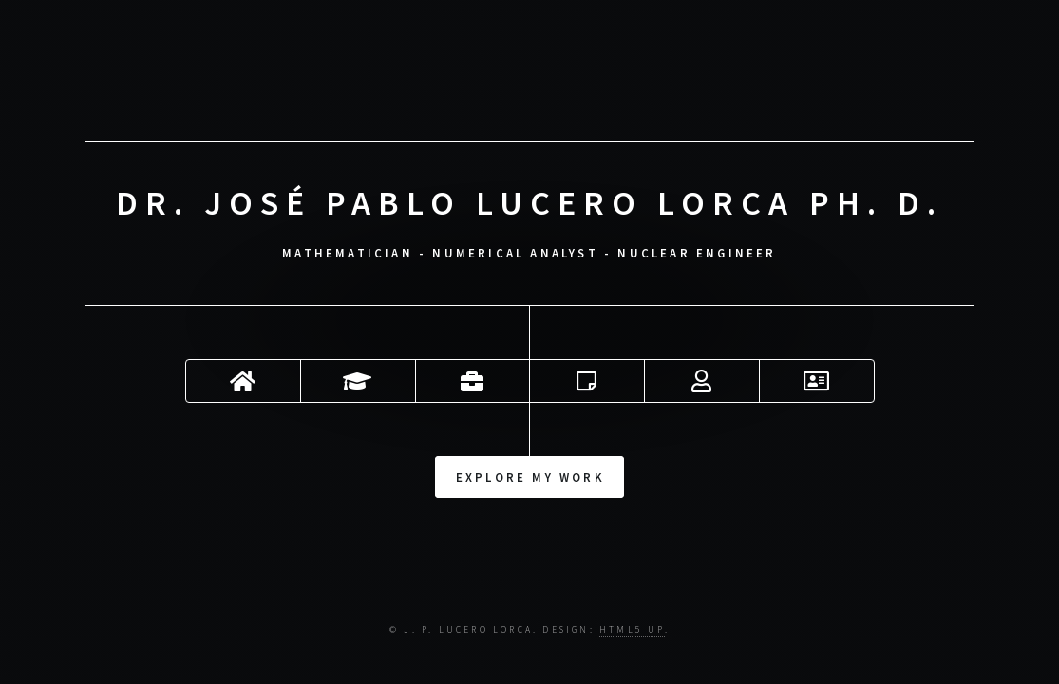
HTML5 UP (632, 630)
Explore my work (530, 476)
